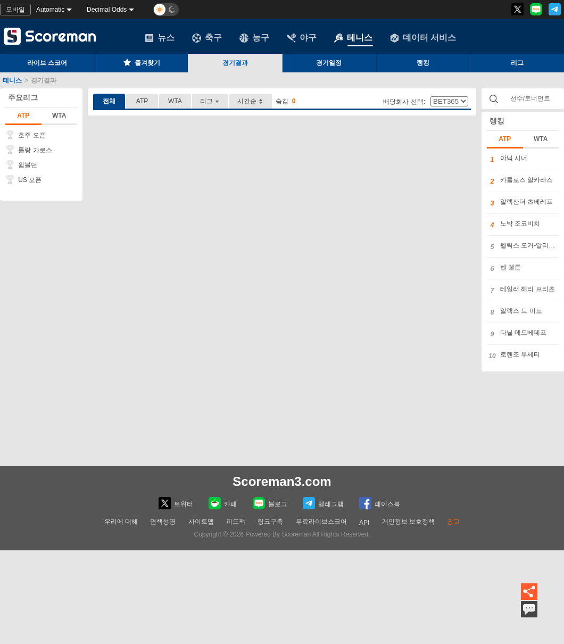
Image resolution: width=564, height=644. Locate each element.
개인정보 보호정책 (408, 521)
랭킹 (423, 63)
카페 (223, 503)
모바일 (15, 9)
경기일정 (329, 63)
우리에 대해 (121, 521)
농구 (254, 38)
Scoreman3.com (282, 481)
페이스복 (379, 503)
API (364, 522)
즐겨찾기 (141, 62)
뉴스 (160, 38)
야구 (302, 38)
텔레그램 (323, 503)
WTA (59, 115)
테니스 (353, 38)
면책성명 (163, 521)
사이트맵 (201, 521)
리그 (210, 101)
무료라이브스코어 (321, 521)
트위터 (176, 503)
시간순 (250, 101)
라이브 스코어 (47, 63)
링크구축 (270, 521)
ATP (23, 115)
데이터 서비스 (423, 38)
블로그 (270, 503)
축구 (207, 38)
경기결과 (235, 63)
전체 (109, 101)
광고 (453, 521)
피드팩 (235, 521)
